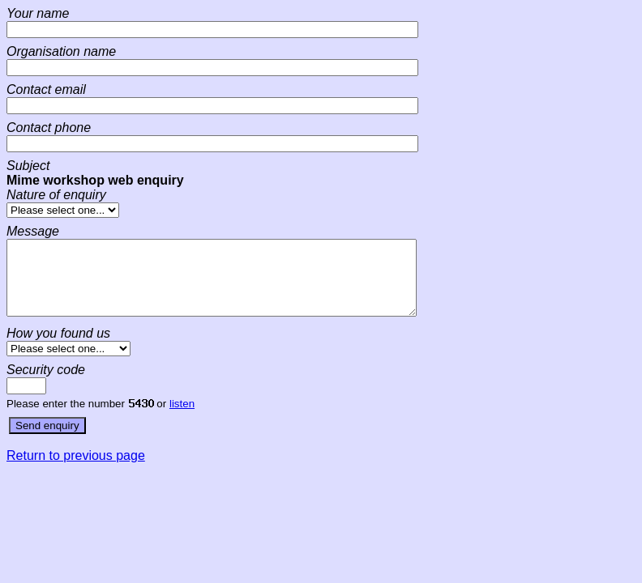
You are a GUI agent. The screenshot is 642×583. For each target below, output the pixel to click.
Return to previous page (75, 470)
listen (182, 418)
